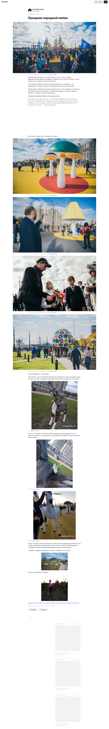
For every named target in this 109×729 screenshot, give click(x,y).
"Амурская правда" (52, 74)
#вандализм (32, 603)
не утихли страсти (60, 77)
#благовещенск (61, 603)
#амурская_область (73, 603)
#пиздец (52, 603)
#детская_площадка (42, 603)
